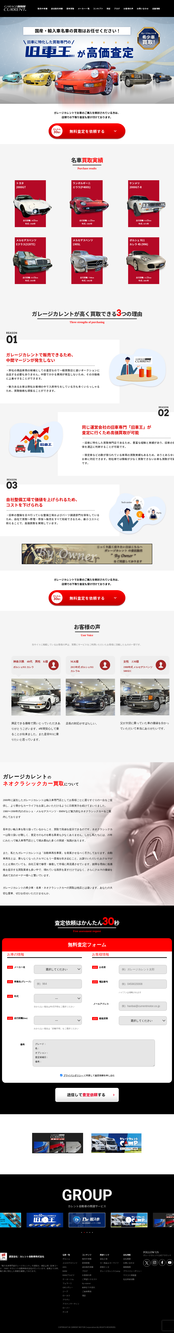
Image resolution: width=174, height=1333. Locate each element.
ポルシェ (66, 1258)
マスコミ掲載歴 (129, 1275)
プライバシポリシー (73, 1075)
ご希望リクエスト (89, 1279)
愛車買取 (86, 1262)
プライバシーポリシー (132, 1271)
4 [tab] (89, 1232)
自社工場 (103, 1258)
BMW (65, 1271)
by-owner (86, 1283)
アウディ (66, 1299)
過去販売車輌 (87, 1267)
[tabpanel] (86, 1220)
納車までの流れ (88, 1287)
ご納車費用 (86, 1291)
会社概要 (127, 1258)
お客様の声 (86, 1275)
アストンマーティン (71, 1303)
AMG (65, 1267)
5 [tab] (92, 1232)
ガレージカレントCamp (110, 1271)
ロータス (66, 1295)
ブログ (85, 1271)
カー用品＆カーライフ (109, 1262)
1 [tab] (81, 1232)
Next (129, 1220)
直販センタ (104, 1267)
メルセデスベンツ (70, 1262)
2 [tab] (84, 1232)
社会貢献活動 (128, 1279)
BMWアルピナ (69, 1275)
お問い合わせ (128, 1262)
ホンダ (65, 1311)
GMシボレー (68, 1287)
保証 (84, 1295)
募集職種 (127, 1267)
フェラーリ (67, 1283)
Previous (45, 1220)
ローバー (66, 1307)
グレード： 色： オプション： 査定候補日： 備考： (94, 1053)
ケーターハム (68, 1279)
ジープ (65, 1291)
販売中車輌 (86, 1258)
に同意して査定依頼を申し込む (89, 1075)
